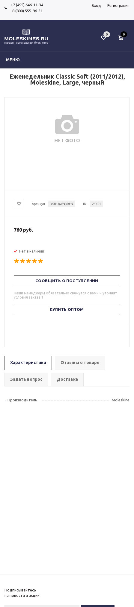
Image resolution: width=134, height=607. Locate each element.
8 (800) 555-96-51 (26, 11)
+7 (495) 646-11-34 (26, 5)
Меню (13, 59)
